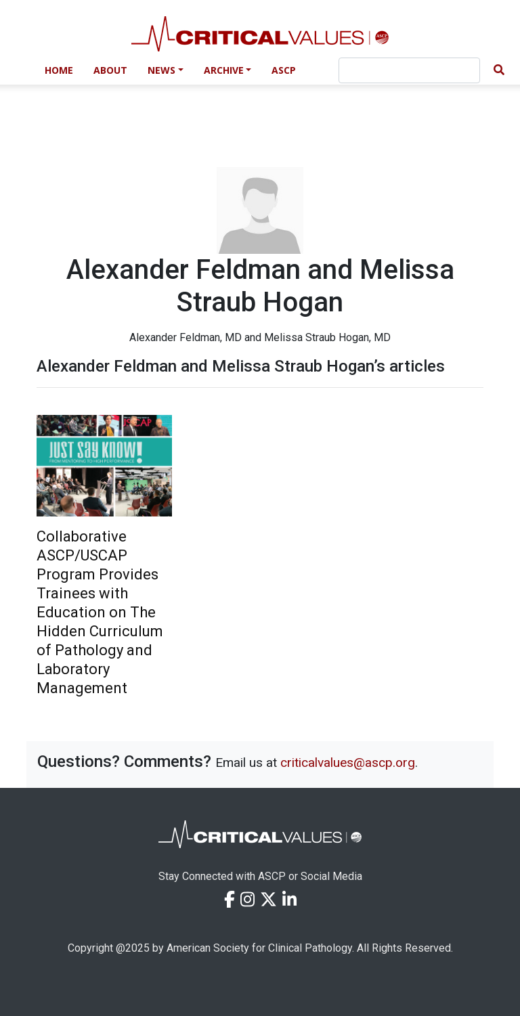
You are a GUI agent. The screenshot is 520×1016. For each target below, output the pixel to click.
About (110, 70)
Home (59, 70)
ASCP (284, 70)
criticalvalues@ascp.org (347, 762)
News (161, 70)
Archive (224, 70)
